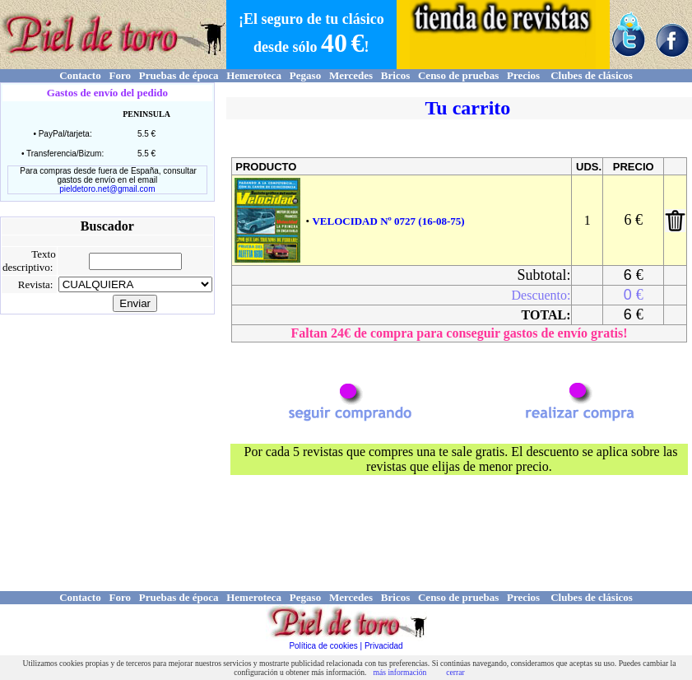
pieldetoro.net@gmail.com (107, 188)
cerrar (455, 672)
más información (400, 672)
